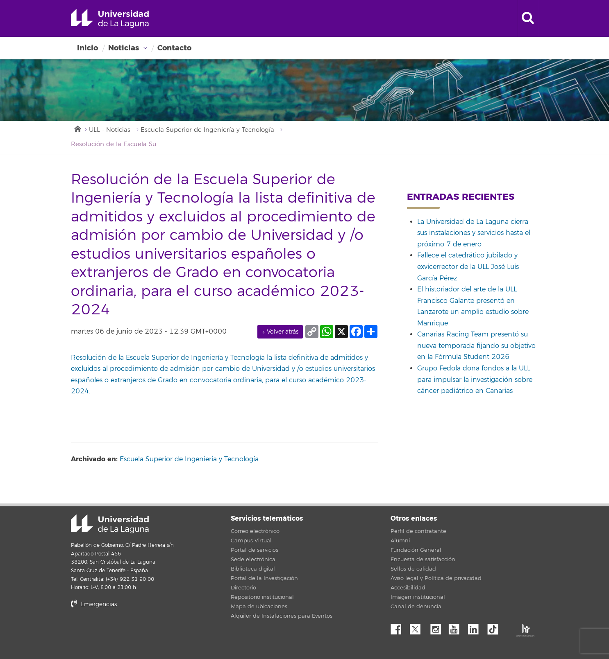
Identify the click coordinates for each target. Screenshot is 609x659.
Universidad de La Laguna (110, 18)
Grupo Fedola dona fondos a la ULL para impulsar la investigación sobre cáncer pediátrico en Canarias (474, 379)
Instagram (437, 627)
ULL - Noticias (109, 130)
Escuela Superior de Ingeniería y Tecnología (207, 130)
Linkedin (476, 627)
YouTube (457, 627)
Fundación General (416, 550)
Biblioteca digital (253, 569)
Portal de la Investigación (264, 578)
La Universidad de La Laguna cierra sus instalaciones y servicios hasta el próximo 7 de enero (473, 233)
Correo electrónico (255, 531)
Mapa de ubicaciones (259, 606)
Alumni (400, 540)
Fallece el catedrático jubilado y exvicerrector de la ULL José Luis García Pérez (468, 266)
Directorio (243, 588)
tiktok (495, 627)
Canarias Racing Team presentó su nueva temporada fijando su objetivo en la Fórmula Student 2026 (476, 345)
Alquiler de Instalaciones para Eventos (281, 616)
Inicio (87, 48)
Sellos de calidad (413, 569)
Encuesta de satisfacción (423, 559)
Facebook (399, 627)
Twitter (418, 627)
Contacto (174, 48)
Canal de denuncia (416, 606)
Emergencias (94, 604)
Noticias (123, 48)
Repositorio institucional (262, 597)
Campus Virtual (251, 540)
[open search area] (528, 18)
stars (132, 632)
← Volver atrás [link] (280, 331)
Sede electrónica (253, 559)
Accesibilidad (408, 588)
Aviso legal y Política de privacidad (436, 578)
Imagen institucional (418, 597)
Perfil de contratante (418, 531)
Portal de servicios (254, 550)
